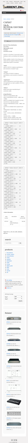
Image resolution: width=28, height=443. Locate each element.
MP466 (8, 322)
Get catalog (8, 280)
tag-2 (6, 299)
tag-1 (6, 296)
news (7, 1)
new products (9, 252)
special (8, 270)
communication (10, 256)
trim (7, 233)
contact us (8, 288)
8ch (13, 231)
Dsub (4, 233)
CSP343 (8, 366)
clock (8, 269)
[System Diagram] (13, 34)
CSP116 (8, 333)
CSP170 (8, 394)
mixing (8, 264)
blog (24, 1)
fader (8, 267)
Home (4, 19)
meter (8, 262)
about (21, 1)
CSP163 (8, 427)
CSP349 (16, 3)
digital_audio (10, 265)
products (11, 1)
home (4, 1)
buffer (16, 231)
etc (7, 272)
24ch (12, 231)
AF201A (12, 3)
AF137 (8, 380)
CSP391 (8, 353)
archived (8, 19)
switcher (9, 259)
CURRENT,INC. (14, 442)
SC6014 (20, 3)
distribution (20, 231)
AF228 (8, 407)
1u (9, 231)
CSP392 (8, 343)
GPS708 (8, 418)
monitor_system (10, 254)
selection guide (16, 1)
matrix (8, 257)
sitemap (7, 3)
